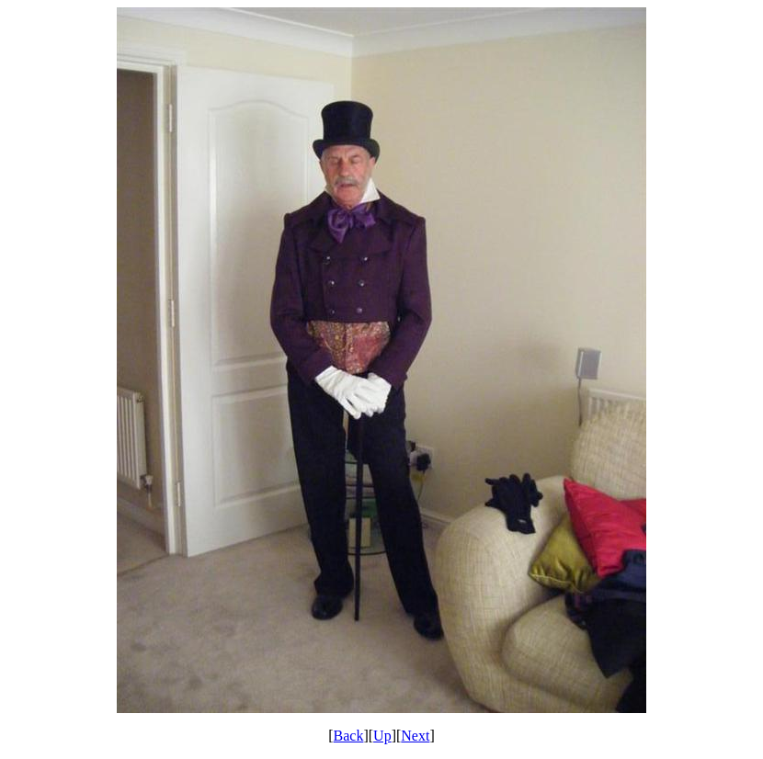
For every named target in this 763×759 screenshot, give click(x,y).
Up (382, 735)
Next (415, 735)
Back (349, 735)
